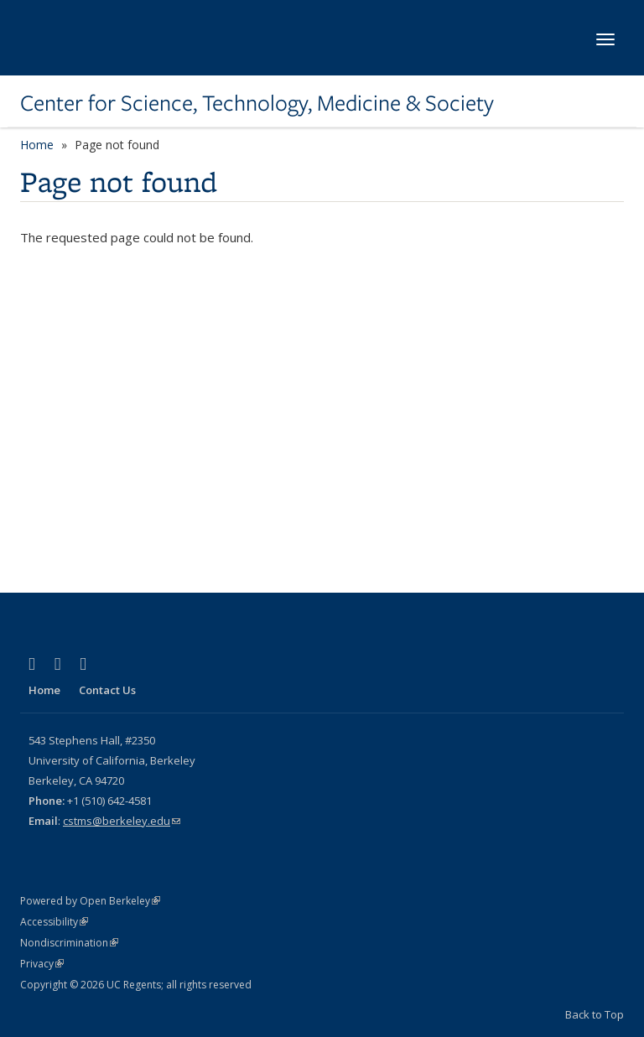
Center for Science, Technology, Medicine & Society (257, 103)
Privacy (42, 964)
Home (37, 145)
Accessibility (54, 922)
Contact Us (107, 689)
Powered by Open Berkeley (90, 901)
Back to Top (594, 1014)
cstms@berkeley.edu (121, 820)
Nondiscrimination (69, 943)
